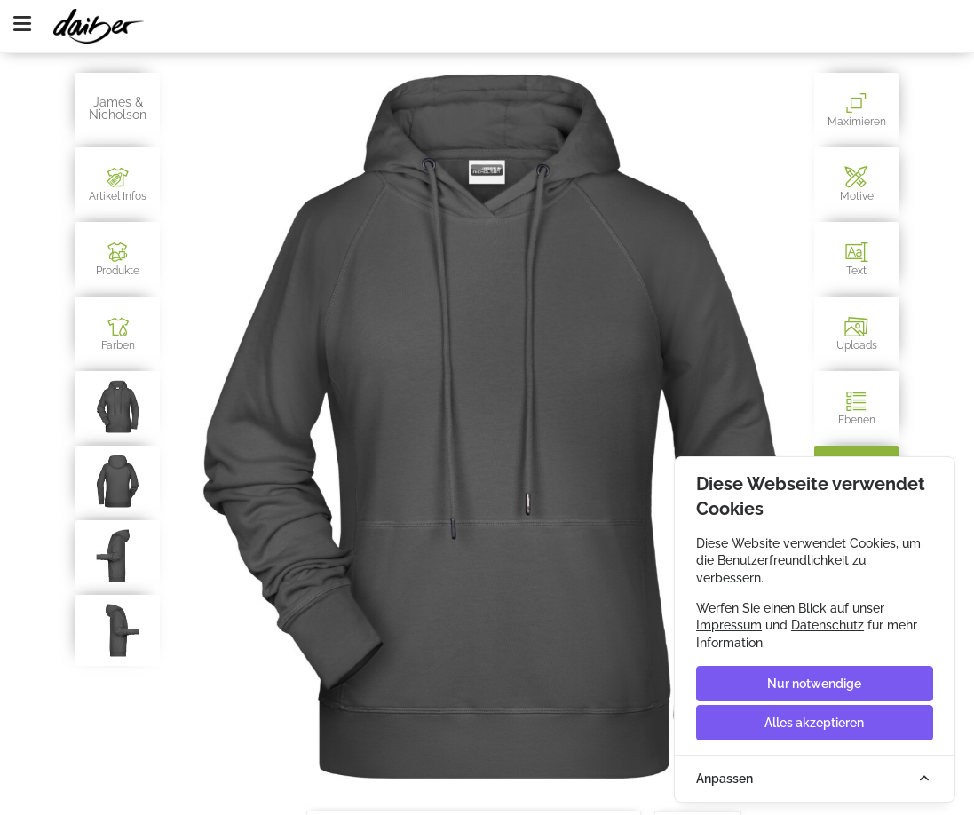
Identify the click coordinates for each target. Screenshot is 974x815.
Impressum (729, 625)
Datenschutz (827, 625)
